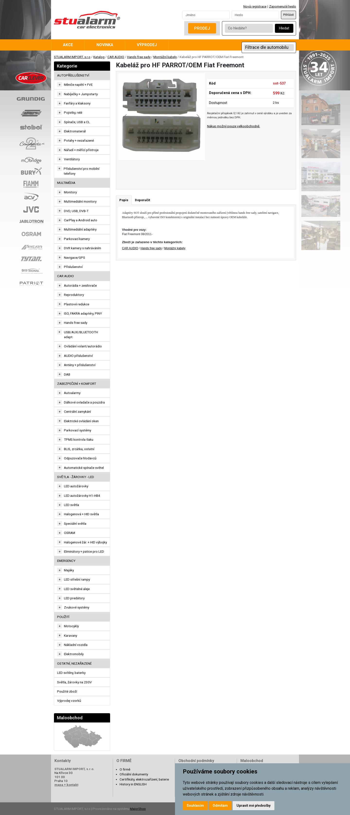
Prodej (202, 28)
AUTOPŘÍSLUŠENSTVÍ (73, 75)
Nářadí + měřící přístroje (81, 150)
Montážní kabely (165, 57)
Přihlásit (288, 15)
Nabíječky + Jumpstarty (81, 94)
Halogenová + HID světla (81, 514)
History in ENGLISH (133, 784)
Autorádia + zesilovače (80, 285)
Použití (63, 617)
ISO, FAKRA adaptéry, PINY (83, 313)
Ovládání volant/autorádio (83, 346)
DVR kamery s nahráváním (82, 248)
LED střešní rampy (77, 579)
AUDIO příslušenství (78, 356)
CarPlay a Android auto (80, 220)
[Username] (206, 15)
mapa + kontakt (66, 785)
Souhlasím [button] (195, 805)
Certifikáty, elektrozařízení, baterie (144, 779)
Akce (68, 45)
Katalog (99, 57)
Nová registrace (254, 6)
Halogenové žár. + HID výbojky (85, 542)
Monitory (70, 192)
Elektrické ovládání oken (81, 421)
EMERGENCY (66, 561)
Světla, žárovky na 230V (74, 682)
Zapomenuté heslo (282, 6)
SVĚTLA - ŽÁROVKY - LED (75, 477)
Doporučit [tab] (142, 200)
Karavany (70, 635)
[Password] (255, 15)
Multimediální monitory (80, 201)
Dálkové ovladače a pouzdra (84, 402)
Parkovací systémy (77, 430)
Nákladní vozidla (76, 645)
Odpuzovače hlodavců (80, 458)
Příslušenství (73, 267)
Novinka (104, 45)
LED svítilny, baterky (71, 673)
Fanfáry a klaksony (77, 103)
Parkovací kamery (77, 239)
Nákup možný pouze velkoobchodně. (233, 126)
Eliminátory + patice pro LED (84, 551)
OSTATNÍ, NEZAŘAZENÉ (74, 663)
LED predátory (74, 598)
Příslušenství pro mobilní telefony (81, 171)
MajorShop (138, 809)
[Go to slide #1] (149, 171)
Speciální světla (75, 523)
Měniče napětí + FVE (78, 84)
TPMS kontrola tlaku (78, 439)
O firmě (125, 769)
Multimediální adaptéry (80, 229)
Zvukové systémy (76, 607)
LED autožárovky (76, 486)
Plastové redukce (76, 304)
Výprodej (147, 45)
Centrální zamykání (77, 411)
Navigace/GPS (74, 257)
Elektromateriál (75, 131)
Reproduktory (74, 295)
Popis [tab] (123, 200)
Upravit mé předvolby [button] (253, 805)
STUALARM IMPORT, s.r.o (72, 57)
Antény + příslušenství (80, 365)
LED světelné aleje (77, 589)
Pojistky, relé (73, 112)
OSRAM (69, 533)
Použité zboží (67, 691)
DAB (67, 374)
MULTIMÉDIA (66, 183)
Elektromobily (74, 654)
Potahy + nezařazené (79, 140)
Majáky (69, 570)
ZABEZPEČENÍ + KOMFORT (76, 384)
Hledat (284, 28)
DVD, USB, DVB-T (76, 211)
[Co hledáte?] (249, 28)
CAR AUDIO (115, 57)
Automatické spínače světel (84, 468)
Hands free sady (138, 57)
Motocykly (71, 626)
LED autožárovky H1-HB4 (82, 496)
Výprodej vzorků (69, 701)
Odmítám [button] (220, 805)
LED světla (71, 505)
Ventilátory (72, 159)
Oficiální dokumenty (134, 774)
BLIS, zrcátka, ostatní (79, 449)
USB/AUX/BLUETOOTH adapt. (81, 334)
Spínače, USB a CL (77, 122)
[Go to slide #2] (174, 171)
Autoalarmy (72, 393)
